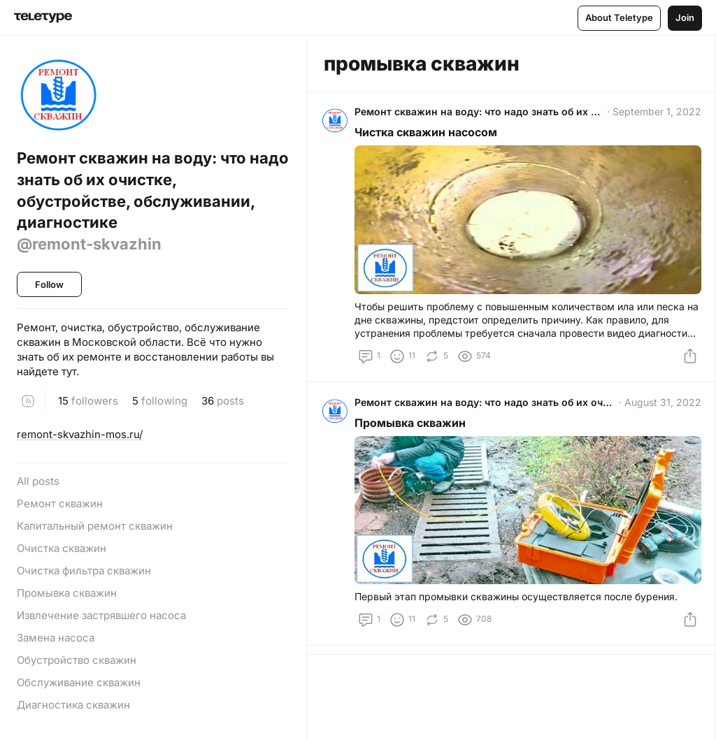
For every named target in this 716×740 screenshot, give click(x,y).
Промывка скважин (412, 428)
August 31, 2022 (660, 407)
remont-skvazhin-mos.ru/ (80, 434)
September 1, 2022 (654, 114)
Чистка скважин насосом (428, 135)
